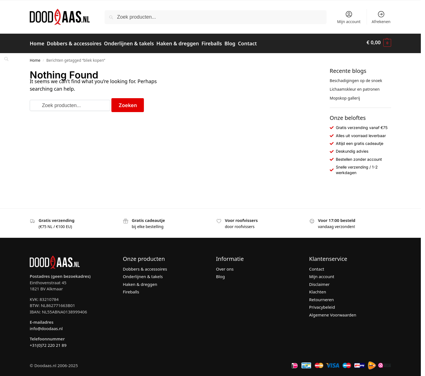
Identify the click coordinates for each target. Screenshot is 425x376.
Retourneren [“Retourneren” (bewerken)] (321, 297)
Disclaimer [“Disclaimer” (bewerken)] (319, 282)
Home (35, 57)
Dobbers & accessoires (145, 266)
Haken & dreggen (140, 282)
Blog (220, 274)
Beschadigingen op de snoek (356, 78)
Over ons (225, 266)
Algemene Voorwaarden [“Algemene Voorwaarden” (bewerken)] (332, 312)
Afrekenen (381, 17)
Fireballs (131, 289)
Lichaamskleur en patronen (355, 87)
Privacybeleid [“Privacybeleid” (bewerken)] (322, 305)
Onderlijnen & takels (143, 274)
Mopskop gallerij (345, 95)
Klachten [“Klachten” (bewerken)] (317, 289)
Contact (316, 266)
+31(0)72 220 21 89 (48, 342)
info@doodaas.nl (46, 326)
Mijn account (348, 17)
